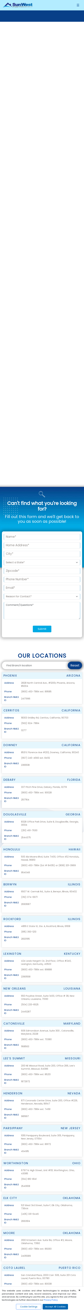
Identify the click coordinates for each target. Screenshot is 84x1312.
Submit (42, 454)
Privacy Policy (51, 1299)
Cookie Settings (28, 1306)
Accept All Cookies (55, 1306)
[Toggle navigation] (77, 5)
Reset (74, 491)
